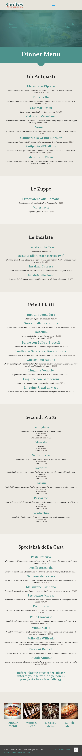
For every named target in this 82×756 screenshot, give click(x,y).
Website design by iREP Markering (17, 752)
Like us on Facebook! (63, 750)
